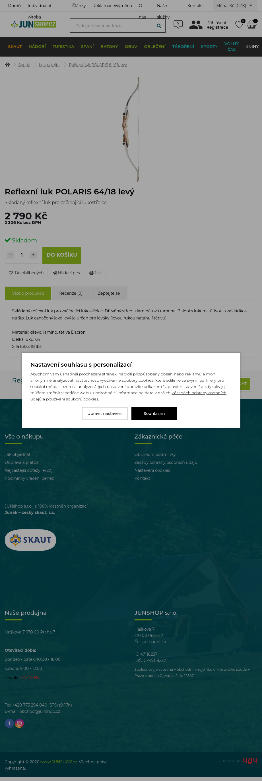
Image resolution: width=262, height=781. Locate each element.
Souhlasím (154, 413)
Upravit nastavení (105, 413)
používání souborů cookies (72, 399)
